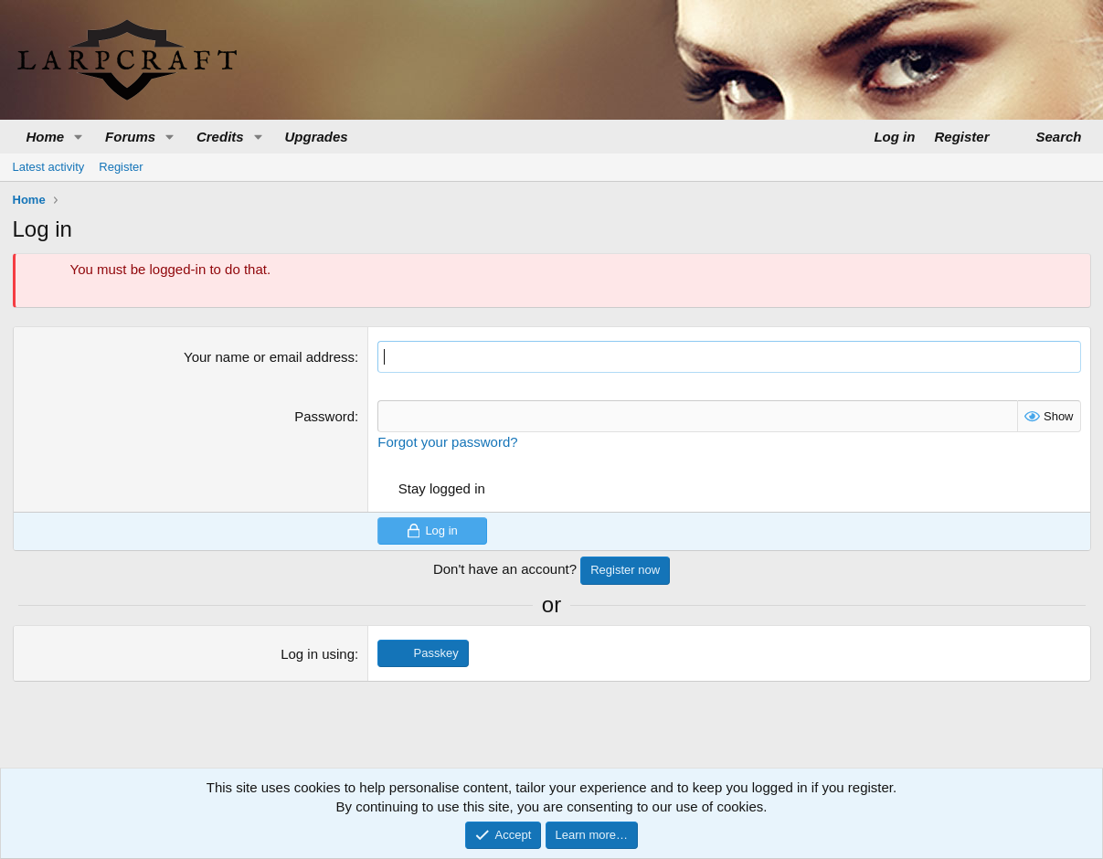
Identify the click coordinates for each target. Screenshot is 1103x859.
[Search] (1048, 137)
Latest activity (49, 167)
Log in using (318, 654)
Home (46, 136)
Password (324, 416)
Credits (220, 136)
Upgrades (316, 136)
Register (121, 167)
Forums (130, 136)
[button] (78, 137)
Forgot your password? (447, 442)
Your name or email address (269, 357)
